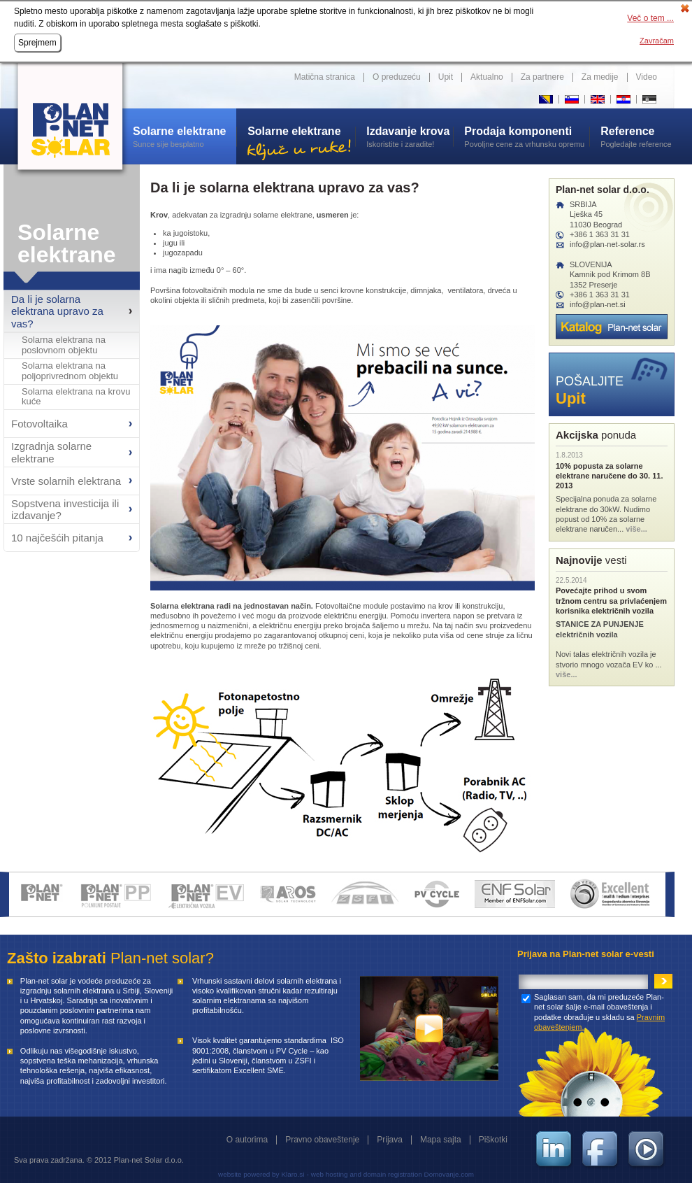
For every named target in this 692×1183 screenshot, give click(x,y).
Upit (445, 77)
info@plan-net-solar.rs (607, 244)
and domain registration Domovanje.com (412, 1174)
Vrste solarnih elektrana (66, 481)
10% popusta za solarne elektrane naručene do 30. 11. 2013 (609, 476)
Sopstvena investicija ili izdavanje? (65, 509)
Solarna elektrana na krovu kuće (76, 397)
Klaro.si (292, 1174)
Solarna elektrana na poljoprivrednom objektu (70, 371)
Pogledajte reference (637, 136)
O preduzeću (397, 77)
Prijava (390, 1140)
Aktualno (486, 77)
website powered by (248, 1174)
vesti (591, 560)
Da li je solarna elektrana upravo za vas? (57, 311)
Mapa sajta (440, 1140)
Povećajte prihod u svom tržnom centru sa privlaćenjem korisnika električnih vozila (611, 600)
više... (636, 529)
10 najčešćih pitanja (57, 538)
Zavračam (657, 40)
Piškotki (493, 1140)
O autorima (247, 1140)
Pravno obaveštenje (322, 1140)
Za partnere (542, 77)
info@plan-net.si (598, 304)
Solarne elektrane (66, 243)
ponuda (596, 435)
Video (646, 77)
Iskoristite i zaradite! (409, 136)
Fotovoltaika (39, 424)
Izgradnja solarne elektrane (51, 452)
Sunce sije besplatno (184, 136)
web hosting (329, 1174)
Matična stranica (324, 77)
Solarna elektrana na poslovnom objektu (64, 345)
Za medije (600, 77)
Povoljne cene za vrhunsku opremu (526, 136)
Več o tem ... (650, 18)
